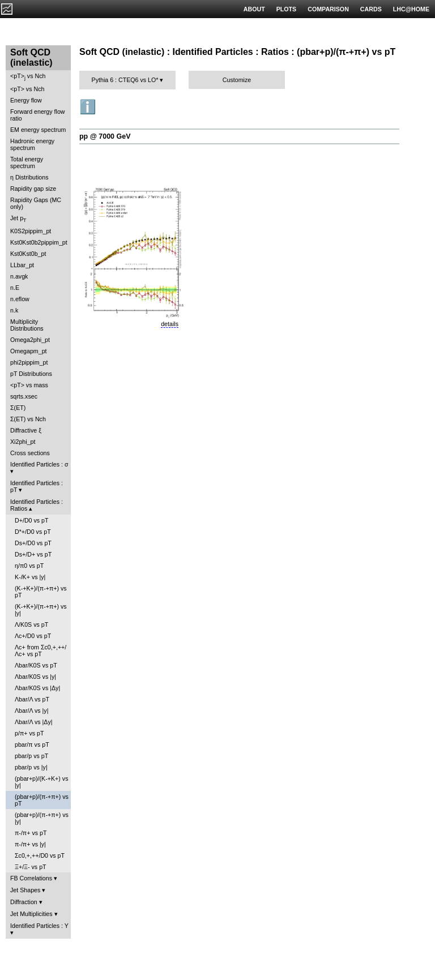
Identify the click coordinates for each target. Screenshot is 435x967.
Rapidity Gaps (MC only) (35, 203)
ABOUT (254, 9)
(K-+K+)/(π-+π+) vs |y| (41, 610)
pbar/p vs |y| (31, 767)
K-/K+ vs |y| (30, 577)
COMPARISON (328, 9)
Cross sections (30, 453)
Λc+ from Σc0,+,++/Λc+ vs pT (40, 650)
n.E (14, 287)
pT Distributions (31, 373)
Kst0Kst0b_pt (28, 253)
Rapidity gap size (33, 188)
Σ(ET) (17, 407)
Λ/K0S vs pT (31, 624)
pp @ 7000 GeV (104, 136)
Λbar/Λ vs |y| (31, 710)
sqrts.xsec (23, 396)
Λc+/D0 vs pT (33, 635)
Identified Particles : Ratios (36, 505)
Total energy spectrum (26, 162)
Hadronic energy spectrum (32, 144)
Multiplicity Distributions (27, 325)
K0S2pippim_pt (30, 231)
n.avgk (19, 276)
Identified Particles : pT (36, 486)
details (169, 323)
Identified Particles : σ (39, 464)
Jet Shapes (25, 890)
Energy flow (26, 100)
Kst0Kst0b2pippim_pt (38, 242)
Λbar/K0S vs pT (36, 665)
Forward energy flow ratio (37, 115)
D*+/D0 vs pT (33, 531)
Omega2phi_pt (30, 339)
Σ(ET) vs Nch (28, 419)
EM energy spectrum (38, 129)
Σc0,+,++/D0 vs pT (40, 855)
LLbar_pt (22, 265)
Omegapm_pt (28, 351)
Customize (237, 79)
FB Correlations (31, 878)
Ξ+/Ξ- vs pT (30, 866)
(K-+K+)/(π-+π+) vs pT (41, 591)
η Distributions (29, 177)
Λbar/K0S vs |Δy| (37, 687)
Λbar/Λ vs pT (32, 699)
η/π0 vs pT (29, 565)
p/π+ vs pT (29, 733)
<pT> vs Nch (27, 76)
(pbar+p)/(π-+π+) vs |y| (42, 818)
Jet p (18, 219)
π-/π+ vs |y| (30, 844)
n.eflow (19, 299)
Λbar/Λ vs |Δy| (34, 721)
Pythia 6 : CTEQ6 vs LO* (125, 79)
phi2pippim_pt (29, 362)
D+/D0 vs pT (32, 520)
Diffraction (23, 901)
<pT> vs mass (29, 385)
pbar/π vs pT (32, 744)
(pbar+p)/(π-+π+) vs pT (42, 800)
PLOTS (286, 9)
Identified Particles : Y (39, 925)
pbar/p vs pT (31, 755)
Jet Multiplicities (31, 913)
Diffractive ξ (25, 430)
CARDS (371, 9)
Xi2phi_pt (22, 441)
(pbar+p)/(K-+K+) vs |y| (41, 782)
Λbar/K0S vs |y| (35, 676)
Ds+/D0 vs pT (33, 543)
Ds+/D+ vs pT (33, 554)
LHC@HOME (411, 9)
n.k (14, 310)
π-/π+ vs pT (30, 832)
